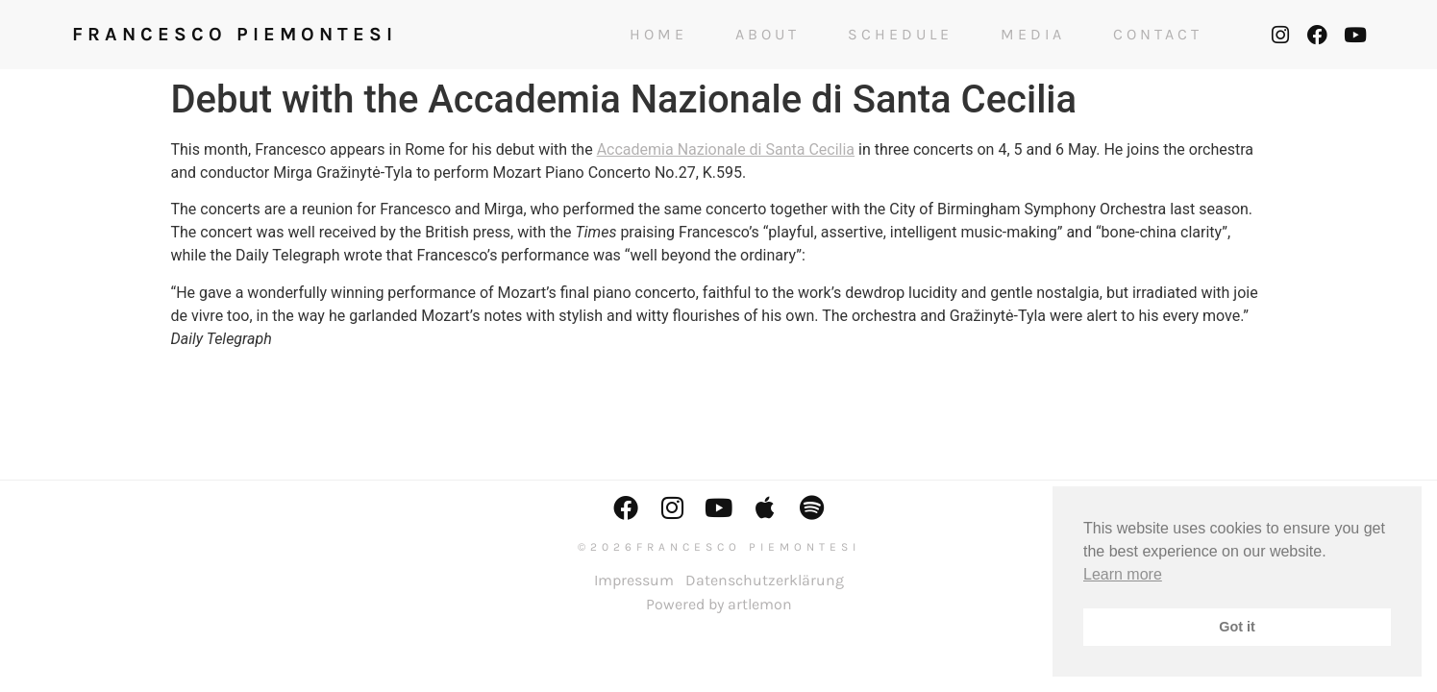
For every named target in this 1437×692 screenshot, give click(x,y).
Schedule (900, 34)
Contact (1157, 34)
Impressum (634, 580)
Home (658, 34)
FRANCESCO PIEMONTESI (234, 34)
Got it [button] (1237, 626)
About (767, 34)
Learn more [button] (1122, 574)
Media (1033, 34)
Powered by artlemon (719, 604)
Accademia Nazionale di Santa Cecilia (726, 149)
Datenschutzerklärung (764, 580)
